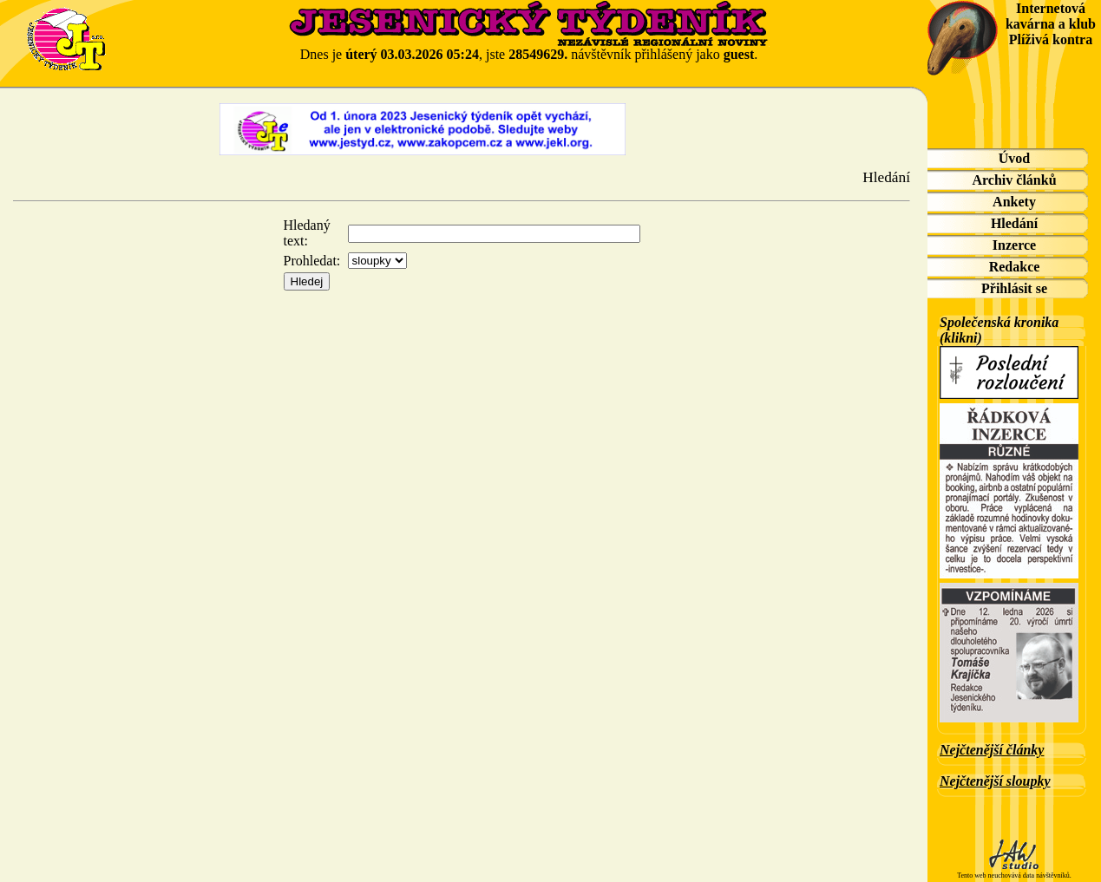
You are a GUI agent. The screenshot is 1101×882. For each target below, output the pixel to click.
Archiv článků (1014, 180)
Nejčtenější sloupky (995, 781)
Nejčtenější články (992, 749)
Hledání (1014, 223)
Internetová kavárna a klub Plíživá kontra (1051, 24)
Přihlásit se (1014, 288)
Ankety (1014, 201)
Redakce (1014, 266)
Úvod (1014, 158)
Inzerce (1014, 245)
